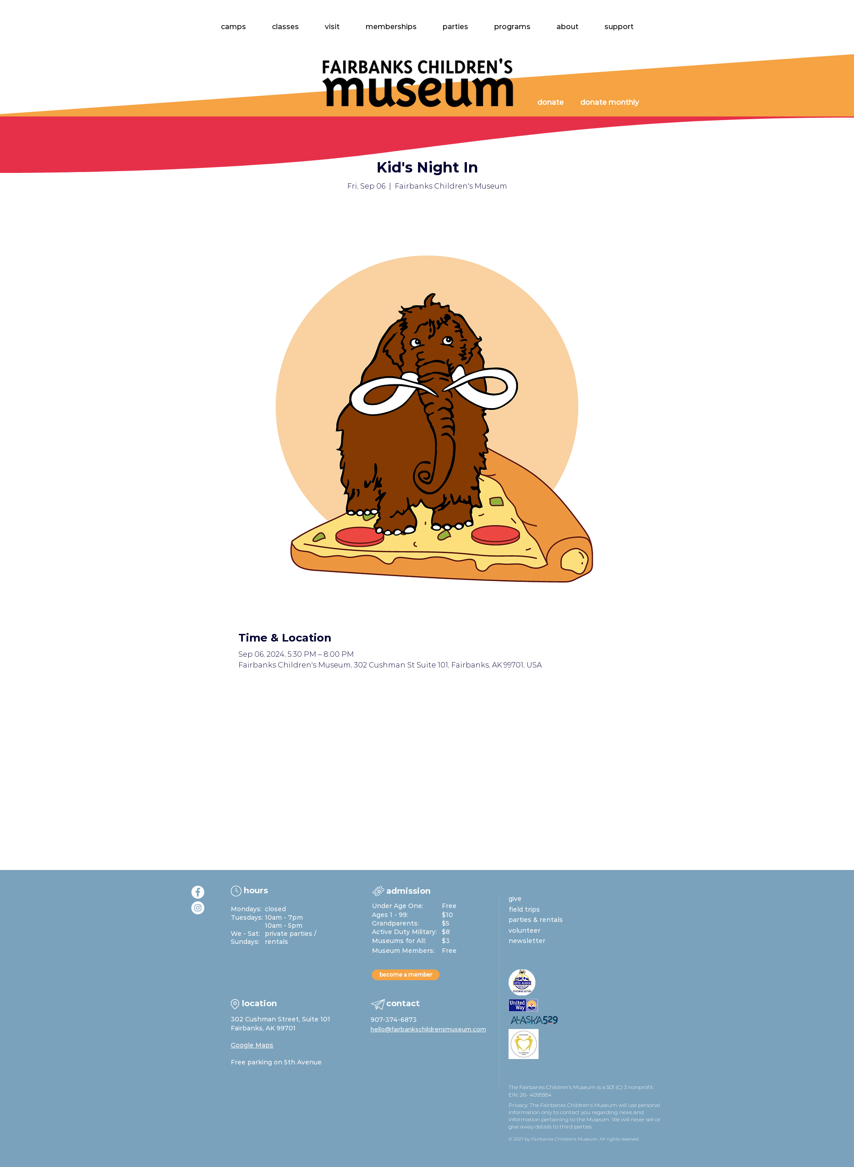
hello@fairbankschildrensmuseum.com (428, 1029)
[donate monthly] (609, 103)
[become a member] (406, 974)
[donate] (550, 103)
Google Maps (252, 1045)
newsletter (527, 941)
